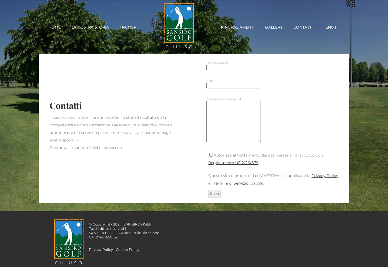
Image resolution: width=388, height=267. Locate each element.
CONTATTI (303, 27)
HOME (54, 27)
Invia (214, 193)
